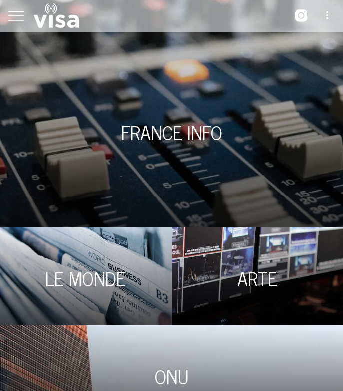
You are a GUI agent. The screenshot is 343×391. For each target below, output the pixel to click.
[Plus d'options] (327, 16)
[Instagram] (301, 16)
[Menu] (16, 16)
